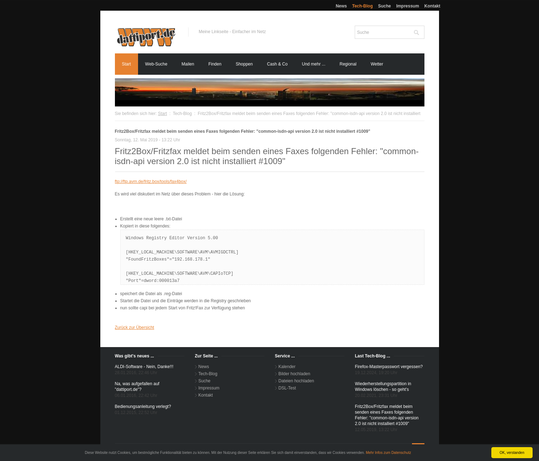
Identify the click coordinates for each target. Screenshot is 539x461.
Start (162, 113)
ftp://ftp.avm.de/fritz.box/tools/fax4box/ (151, 181)
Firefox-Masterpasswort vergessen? (389, 366)
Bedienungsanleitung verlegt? (143, 406)
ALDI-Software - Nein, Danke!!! (144, 366)
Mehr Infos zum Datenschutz (388, 453)
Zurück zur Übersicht (134, 327)
